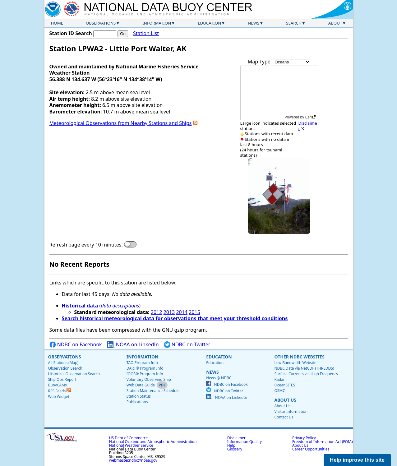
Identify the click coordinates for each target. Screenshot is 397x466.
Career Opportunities (310, 449)
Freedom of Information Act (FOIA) (322, 441)
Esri (308, 117)
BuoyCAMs (57, 385)
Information (156, 23)
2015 (194, 312)
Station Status (139, 396)
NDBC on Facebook (75, 344)
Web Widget (58, 396)
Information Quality (244, 441)
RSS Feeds (59, 391)
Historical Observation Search (74, 373)
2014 (181, 312)
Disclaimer (307, 125)
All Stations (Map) (63, 362)
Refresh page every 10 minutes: (86, 245)
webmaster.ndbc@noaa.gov (133, 460)
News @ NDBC (218, 378)
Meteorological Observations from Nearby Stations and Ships (120, 123)
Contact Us (283, 417)
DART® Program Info (145, 368)
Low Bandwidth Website (295, 362)
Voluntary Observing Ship (149, 379)
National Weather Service (131, 445)
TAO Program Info (142, 362)
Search (294, 23)
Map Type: (260, 61)
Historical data (80, 305)
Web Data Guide (141, 385)
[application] (279, 93)
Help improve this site (357, 460)
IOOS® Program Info (145, 373)
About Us (285, 400)
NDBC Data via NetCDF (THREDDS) (304, 368)
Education (209, 23)
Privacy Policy (304, 438)
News (253, 23)
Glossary (234, 449)
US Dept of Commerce (128, 438)
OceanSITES (284, 385)
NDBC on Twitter (187, 344)
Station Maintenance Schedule (153, 390)
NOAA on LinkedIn (133, 344)
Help (231, 445)
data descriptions (120, 305)
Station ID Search (70, 33)
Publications (137, 401)
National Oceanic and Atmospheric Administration (153, 441)
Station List (146, 33)
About (335, 23)
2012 (156, 312)
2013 (169, 312)
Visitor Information (290, 411)
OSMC (279, 390)
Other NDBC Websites (299, 357)
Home (57, 23)
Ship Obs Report (62, 379)
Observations (101, 23)
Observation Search (65, 368)
